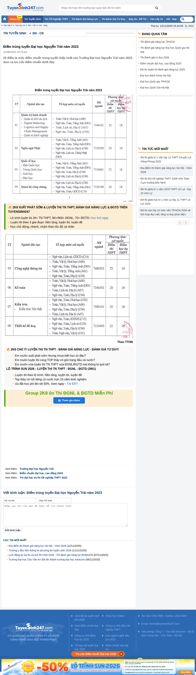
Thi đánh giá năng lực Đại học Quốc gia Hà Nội (164, 49)
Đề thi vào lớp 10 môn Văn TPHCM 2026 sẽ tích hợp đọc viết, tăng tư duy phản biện (166, 212)
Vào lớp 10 (20, 25)
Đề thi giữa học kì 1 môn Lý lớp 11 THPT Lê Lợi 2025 (166, 201)
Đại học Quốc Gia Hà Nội (154, 87)
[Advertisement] (69, 79)
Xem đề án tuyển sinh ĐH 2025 (87, 617)
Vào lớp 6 (8, 25)
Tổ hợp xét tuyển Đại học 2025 (86, 647)
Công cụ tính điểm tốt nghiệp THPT (117, 627)
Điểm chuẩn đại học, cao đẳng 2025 (160, 63)
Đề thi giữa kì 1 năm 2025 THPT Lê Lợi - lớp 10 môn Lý (166, 191)
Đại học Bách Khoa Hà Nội (155, 75)
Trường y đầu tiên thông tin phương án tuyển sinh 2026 (40, 550)
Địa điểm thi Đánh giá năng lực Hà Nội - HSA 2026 (37, 545)
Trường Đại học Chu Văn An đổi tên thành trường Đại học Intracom (47, 559)
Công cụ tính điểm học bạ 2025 (85, 637)
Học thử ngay (99, 217)
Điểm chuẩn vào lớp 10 (116, 647)
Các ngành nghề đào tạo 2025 (117, 637)
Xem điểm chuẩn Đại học (86, 627)
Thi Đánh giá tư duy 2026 (154, 57)
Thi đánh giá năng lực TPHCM (157, 41)
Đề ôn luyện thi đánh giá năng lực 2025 (162, 69)
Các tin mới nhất (15, 540)
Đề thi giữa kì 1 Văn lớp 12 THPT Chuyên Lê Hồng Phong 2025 (166, 159)
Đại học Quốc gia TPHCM (155, 81)
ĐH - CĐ (32, 25)
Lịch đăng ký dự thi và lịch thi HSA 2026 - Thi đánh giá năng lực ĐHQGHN (51, 555)
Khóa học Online (114, 615)
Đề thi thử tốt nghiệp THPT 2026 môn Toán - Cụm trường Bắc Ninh (166, 180)
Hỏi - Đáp (43, 25)
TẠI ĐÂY (72, 383)
